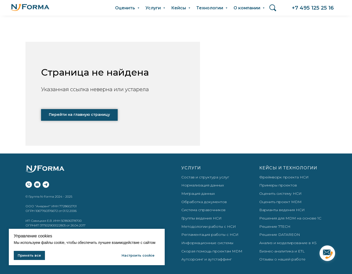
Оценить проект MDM (280, 201)
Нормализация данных (202, 185)
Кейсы (179, 7)
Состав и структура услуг (205, 177)
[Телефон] (28, 184)
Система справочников (203, 210)
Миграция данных (198, 193)
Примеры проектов (278, 185)
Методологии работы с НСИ (208, 226)
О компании (247, 7)
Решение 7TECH (274, 226)
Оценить (125, 7)
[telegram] (46, 184)
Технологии (210, 7)
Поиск (272, 6)
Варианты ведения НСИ (282, 210)
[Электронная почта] (37, 184)
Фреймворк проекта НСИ (284, 177)
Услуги (153, 7)
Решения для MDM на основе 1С (290, 218)
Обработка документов (204, 201)
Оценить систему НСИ (280, 193)
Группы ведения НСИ (201, 218)
